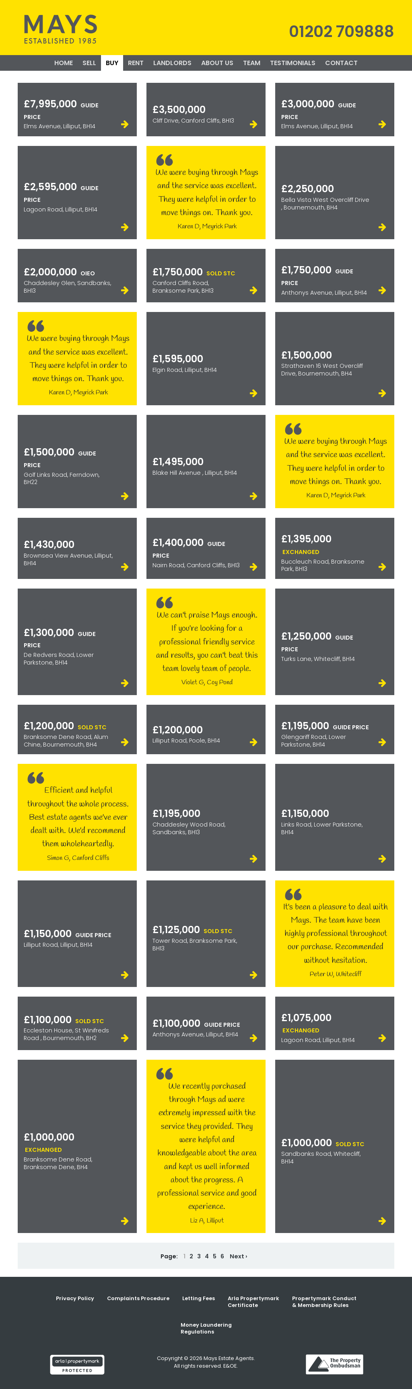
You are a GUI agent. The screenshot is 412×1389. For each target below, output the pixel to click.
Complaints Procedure (138, 1298)
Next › (238, 1256)
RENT (136, 63)
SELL (89, 63)
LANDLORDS (172, 63)
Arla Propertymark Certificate (253, 1302)
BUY (112, 63)
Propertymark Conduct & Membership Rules (324, 1302)
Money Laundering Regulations (206, 1328)
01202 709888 (341, 31)
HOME (63, 63)
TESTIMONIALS (292, 63)
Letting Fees (198, 1298)
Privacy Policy (75, 1298)
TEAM (251, 63)
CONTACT (341, 63)
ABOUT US (217, 63)
